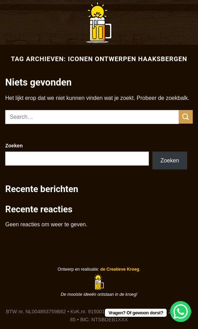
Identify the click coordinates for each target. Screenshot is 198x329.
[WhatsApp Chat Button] (180, 311)
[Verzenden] (186, 117)
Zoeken (14, 145)
